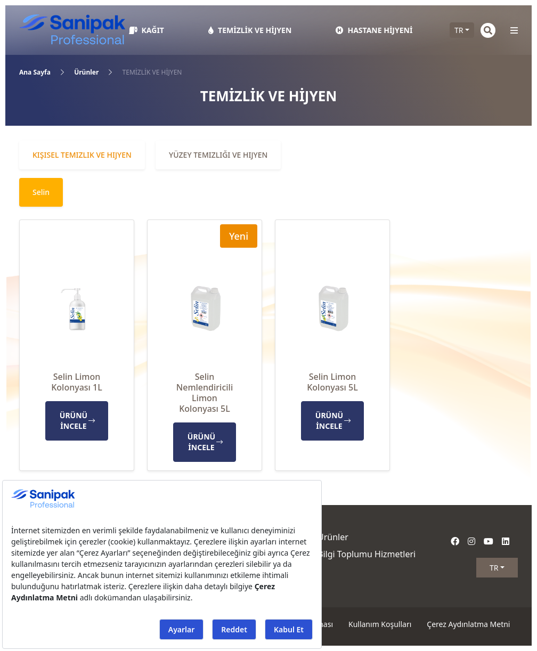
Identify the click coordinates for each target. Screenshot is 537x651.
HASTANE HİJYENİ (374, 30)
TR (458, 30)
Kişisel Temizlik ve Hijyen (82, 155)
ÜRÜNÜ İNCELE (77, 420)
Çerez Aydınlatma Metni (468, 624)
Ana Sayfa (35, 72)
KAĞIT (146, 30)
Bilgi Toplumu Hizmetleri (367, 554)
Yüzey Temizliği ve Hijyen (218, 155)
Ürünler (86, 72)
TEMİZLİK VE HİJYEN (249, 30)
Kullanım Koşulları (379, 624)
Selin (41, 192)
